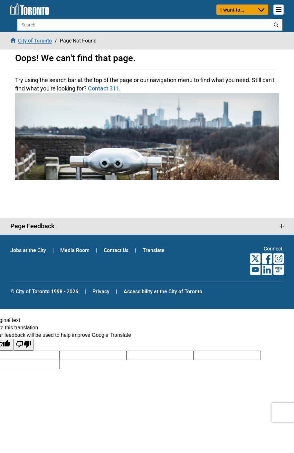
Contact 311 (103, 88)
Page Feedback (32, 226)
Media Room (75, 250)
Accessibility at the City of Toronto (163, 291)
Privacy (100, 291)
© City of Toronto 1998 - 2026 (44, 291)
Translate (154, 250)
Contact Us (117, 250)
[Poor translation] (23, 345)
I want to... (232, 9)
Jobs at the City (28, 250)
